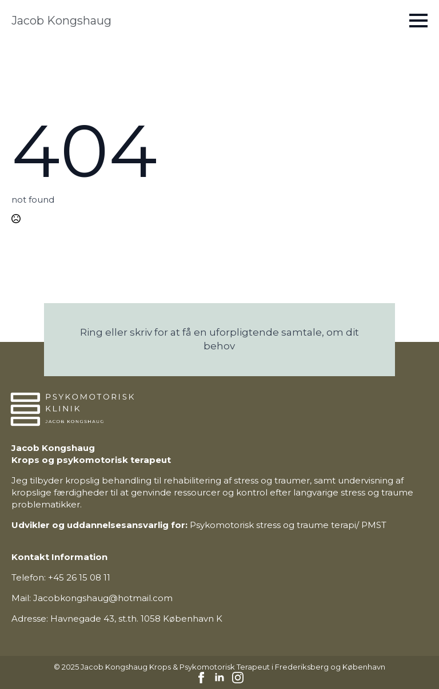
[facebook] (201, 677)
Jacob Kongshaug (61, 20)
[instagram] (238, 677)
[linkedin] (219, 677)
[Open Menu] (418, 20)
